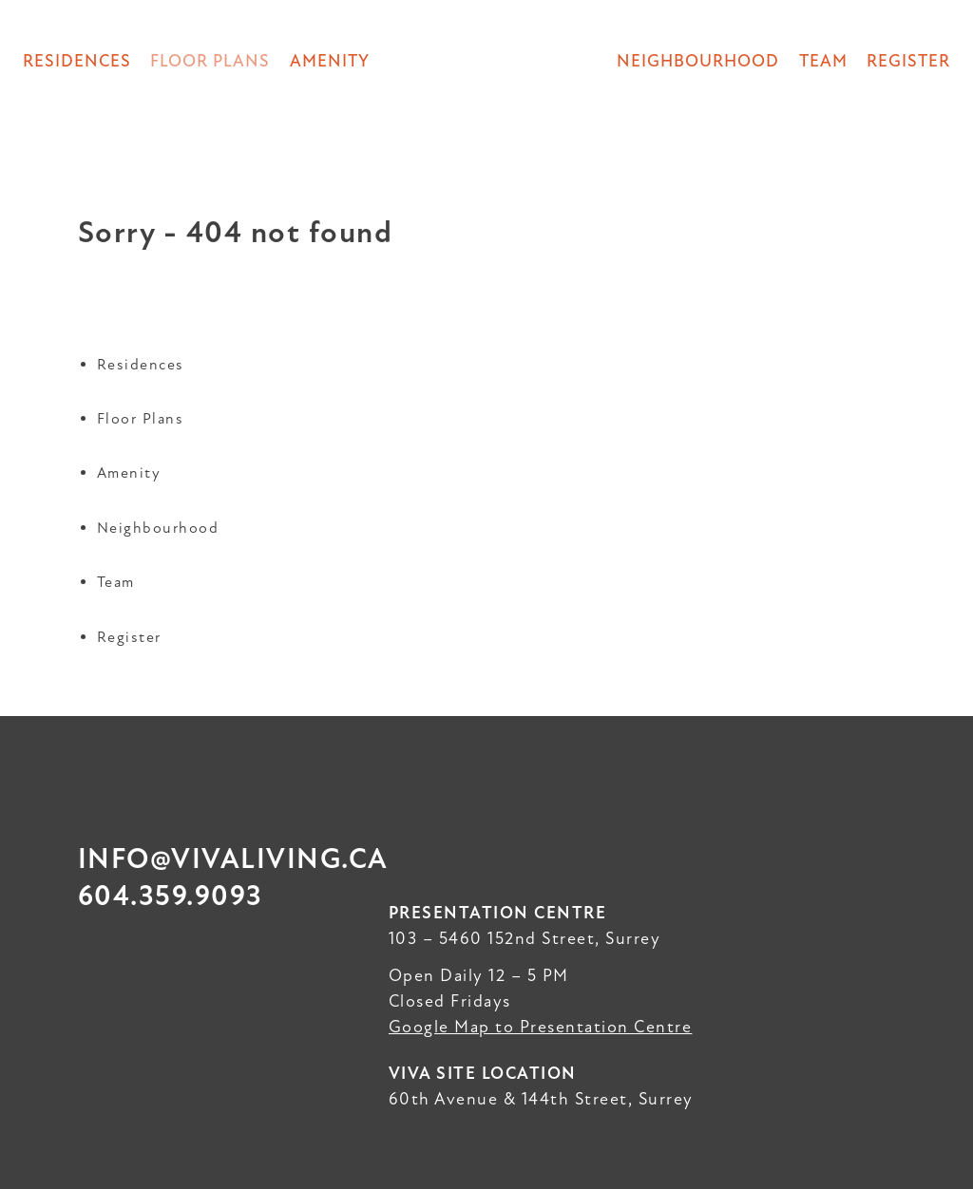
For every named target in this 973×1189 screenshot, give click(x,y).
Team (823, 60)
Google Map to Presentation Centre (541, 1026)
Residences (77, 60)
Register (908, 60)
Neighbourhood (698, 60)
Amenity (330, 60)
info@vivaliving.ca (233, 859)
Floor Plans (140, 418)
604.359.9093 (170, 896)
